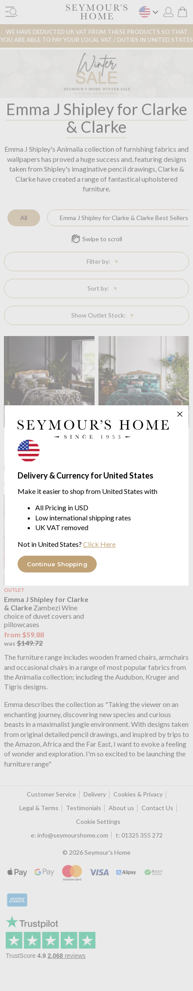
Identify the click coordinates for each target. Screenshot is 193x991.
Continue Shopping (57, 564)
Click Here (99, 544)
